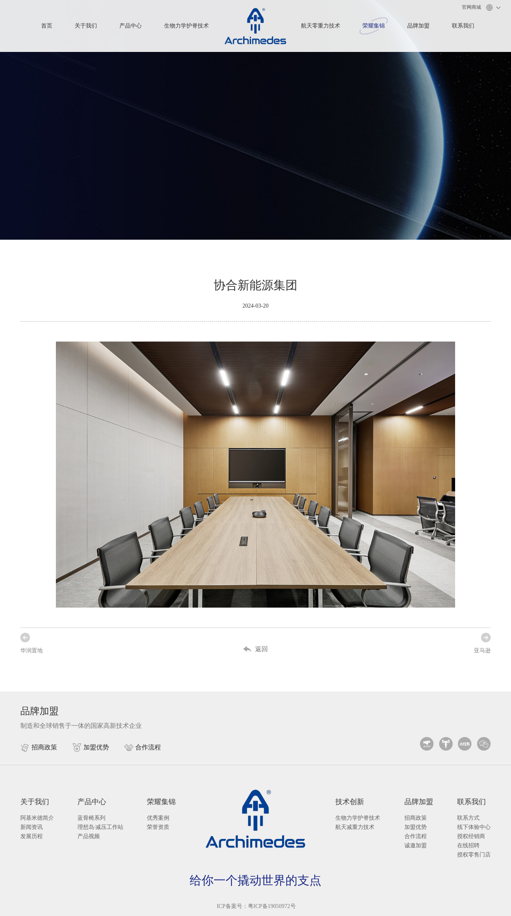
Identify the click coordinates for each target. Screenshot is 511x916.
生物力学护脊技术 (186, 26)
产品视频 (88, 836)
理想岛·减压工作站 (100, 827)
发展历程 (31, 836)
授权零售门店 (474, 855)
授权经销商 (471, 836)
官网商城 (471, 7)
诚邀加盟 (415, 845)
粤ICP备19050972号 (272, 906)
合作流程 (415, 836)
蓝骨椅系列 (91, 818)
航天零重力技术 (320, 26)
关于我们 (86, 26)
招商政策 (415, 818)
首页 (46, 26)
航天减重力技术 (354, 827)
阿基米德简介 (37, 818)
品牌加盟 (418, 26)
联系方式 (468, 818)
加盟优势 (415, 827)
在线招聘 (468, 845)
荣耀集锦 (373, 26)
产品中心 (130, 26)
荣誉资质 (158, 827)
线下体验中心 (474, 827)
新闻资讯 (31, 827)
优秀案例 (158, 818)
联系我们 (463, 26)
